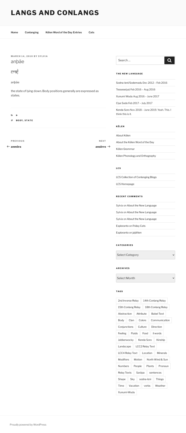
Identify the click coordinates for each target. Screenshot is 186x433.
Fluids (134, 333)
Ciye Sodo (122, 103)
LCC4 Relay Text (127, 352)
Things (160, 379)
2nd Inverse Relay (128, 300)
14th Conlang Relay (154, 300)
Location (147, 352)
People (138, 366)
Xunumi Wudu (124, 96)
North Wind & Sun (157, 359)
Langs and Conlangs (55, 13)
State (29, 120)
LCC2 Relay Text (145, 346)
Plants (150, 366)
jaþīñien (137, 232)
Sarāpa (140, 372)
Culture (142, 326)
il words (157, 333)
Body (19, 120)
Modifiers (123, 359)
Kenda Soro (123, 109)
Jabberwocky (126, 339)
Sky (132, 379)
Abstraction (125, 313)
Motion (138, 359)
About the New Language (142, 205)
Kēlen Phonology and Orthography (136, 155)
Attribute (141, 313)
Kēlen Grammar (125, 148)
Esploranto (122, 225)
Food (145, 333)
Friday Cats (139, 225)
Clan (131, 320)
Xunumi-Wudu (126, 392)
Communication (160, 320)
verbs (147, 385)
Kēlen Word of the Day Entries (64, 32)
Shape (122, 379)
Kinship (160, 339)
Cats (91, 32)
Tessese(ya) (123, 89)
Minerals (162, 352)
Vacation (134, 385)
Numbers (123, 366)
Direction (156, 326)
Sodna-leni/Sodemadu (129, 82)
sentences (155, 372)
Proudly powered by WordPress (28, 424)
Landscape (124, 346)
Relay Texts (125, 372)
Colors (142, 320)
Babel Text (157, 313)
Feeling (122, 333)
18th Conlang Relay (156, 307)
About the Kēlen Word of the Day (135, 142)
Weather (160, 385)
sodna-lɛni (145, 379)
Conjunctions (125, 326)
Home (14, 32)
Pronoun (164, 366)
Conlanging (32, 32)
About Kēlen (123, 135)
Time (121, 385)
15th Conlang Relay (129, 307)
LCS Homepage (125, 183)
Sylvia (43, 56)
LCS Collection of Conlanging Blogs (136, 177)
